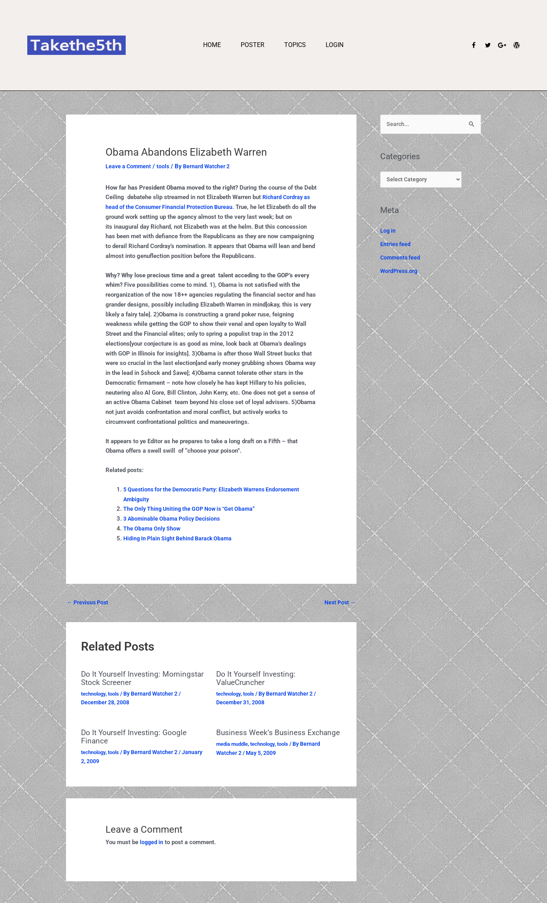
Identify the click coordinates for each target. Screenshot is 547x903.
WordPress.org (399, 272)
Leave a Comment (129, 166)
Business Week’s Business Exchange (262, 736)
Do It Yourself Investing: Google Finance (136, 736)
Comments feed (401, 259)
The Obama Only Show (152, 528)
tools (165, 166)
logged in (152, 841)
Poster (252, 45)
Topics (295, 45)
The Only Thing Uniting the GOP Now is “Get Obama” (192, 508)
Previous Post (89, 602)
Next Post (339, 602)
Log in (388, 232)
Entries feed (395, 246)
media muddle (234, 751)
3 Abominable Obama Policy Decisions (174, 518)
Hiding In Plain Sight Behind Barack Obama (180, 538)
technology (95, 693)
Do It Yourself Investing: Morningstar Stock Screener (130, 678)
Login (334, 45)
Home (212, 45)
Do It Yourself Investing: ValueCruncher (257, 678)
